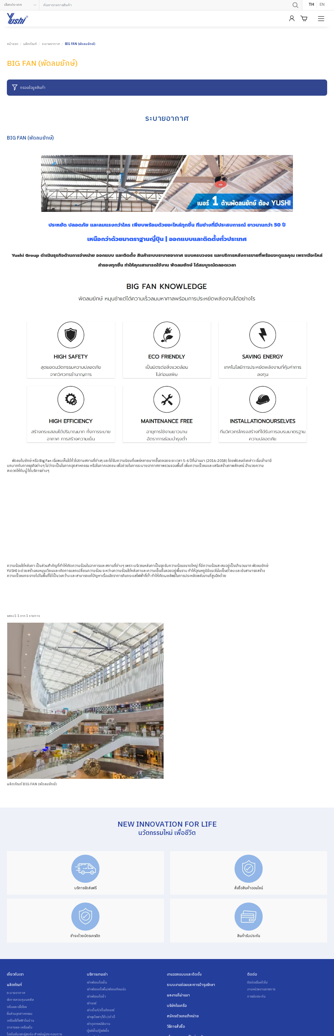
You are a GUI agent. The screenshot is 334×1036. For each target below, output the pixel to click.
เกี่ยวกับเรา (15, 974)
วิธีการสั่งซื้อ (176, 1026)
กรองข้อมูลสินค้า (28, 88)
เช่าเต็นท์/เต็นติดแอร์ (100, 1010)
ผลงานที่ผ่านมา (178, 995)
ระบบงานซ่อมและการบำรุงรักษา (191, 984)
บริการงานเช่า (97, 974)
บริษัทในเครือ (177, 1005)
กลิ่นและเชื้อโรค (17, 1007)
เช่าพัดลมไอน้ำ (96, 997)
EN (322, 5)
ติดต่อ (252, 974)
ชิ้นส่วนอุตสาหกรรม (19, 1014)
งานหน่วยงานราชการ (261, 989)
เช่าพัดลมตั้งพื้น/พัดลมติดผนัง (106, 989)
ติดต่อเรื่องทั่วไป (257, 983)
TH (311, 5)
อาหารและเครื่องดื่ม (19, 1028)
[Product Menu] (322, 18)
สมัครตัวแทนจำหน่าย (183, 1016)
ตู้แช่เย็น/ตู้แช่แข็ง (98, 1031)
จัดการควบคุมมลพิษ (20, 1000)
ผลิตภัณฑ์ (30, 44)
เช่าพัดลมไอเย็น (97, 983)
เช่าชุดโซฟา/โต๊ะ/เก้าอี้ (101, 1017)
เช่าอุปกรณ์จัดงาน (98, 1024)
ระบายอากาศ (51, 44)
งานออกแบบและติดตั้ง (184, 974)
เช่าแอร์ (91, 1003)
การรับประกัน (256, 997)
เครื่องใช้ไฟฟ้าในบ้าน (20, 1021)
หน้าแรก (12, 44)
